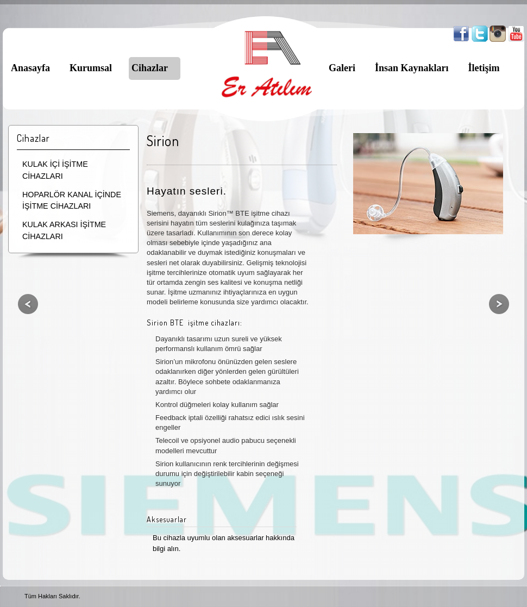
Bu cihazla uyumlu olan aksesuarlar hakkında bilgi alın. (223, 543)
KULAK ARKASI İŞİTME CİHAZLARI (64, 230)
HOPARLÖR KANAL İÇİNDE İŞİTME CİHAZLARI (71, 200)
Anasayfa (30, 67)
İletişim (484, 67)
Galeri (342, 67)
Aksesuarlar (167, 519)
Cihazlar (149, 67)
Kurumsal (91, 67)
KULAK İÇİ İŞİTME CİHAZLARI (55, 170)
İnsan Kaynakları (412, 67)
